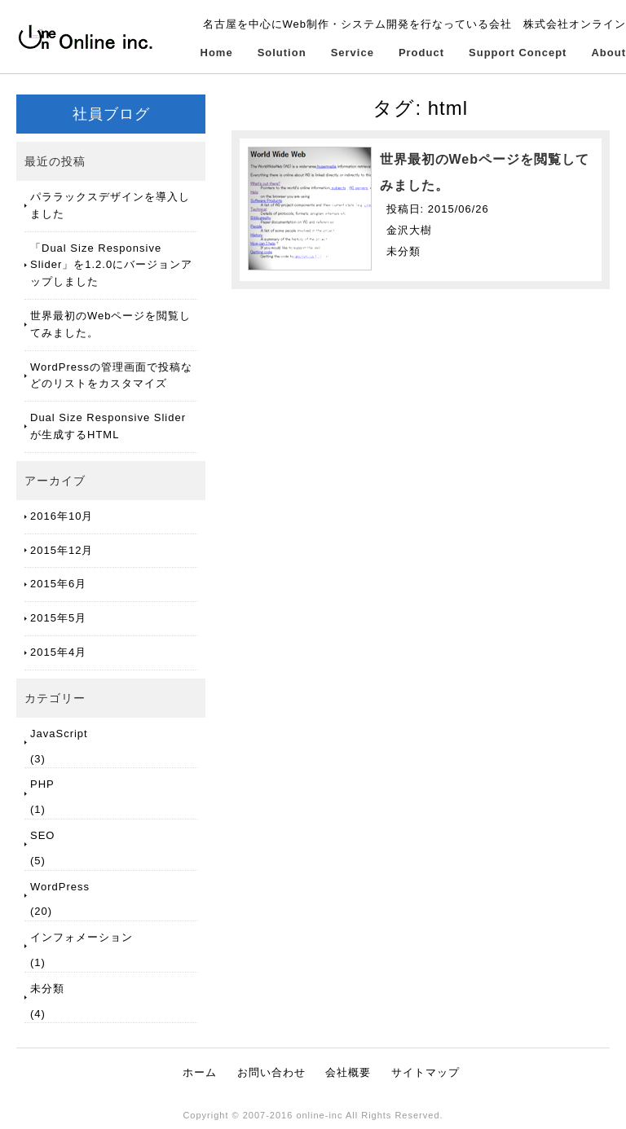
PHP (42, 784)
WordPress (60, 887)
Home (217, 52)
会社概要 (348, 1072)
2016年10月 (61, 516)
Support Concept (517, 52)
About (608, 52)
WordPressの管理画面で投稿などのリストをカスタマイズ (111, 375)
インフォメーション (81, 937)
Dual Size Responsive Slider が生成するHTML (108, 426)
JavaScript (59, 733)
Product (421, 52)
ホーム (200, 1072)
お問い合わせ (271, 1072)
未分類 (47, 988)
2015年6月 (58, 584)
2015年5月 (58, 618)
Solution (282, 52)
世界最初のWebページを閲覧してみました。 (111, 324)
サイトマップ (425, 1072)
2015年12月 (61, 550)
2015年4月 (58, 652)
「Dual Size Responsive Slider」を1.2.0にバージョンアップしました (111, 265)
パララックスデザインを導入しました (110, 205)
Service (352, 52)
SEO (42, 835)
